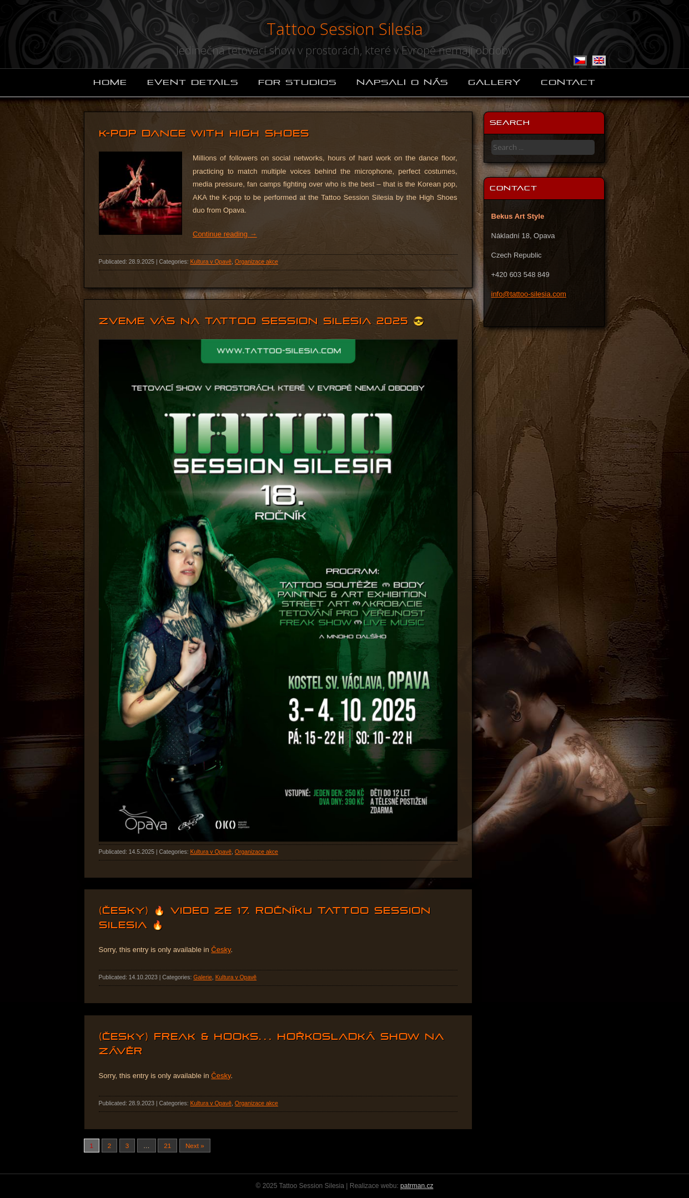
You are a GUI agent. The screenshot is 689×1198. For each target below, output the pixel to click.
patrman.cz (416, 1186)
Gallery (494, 82)
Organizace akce (256, 262)
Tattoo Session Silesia (344, 28)
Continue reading (225, 234)
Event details (192, 82)
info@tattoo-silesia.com (528, 294)
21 (167, 1145)
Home (110, 82)
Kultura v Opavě (211, 262)
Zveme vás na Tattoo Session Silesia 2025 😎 (262, 321)
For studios (297, 82)
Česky (220, 949)
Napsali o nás (402, 82)
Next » (194, 1145)
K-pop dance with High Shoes (204, 133)
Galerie (202, 977)
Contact (568, 82)
